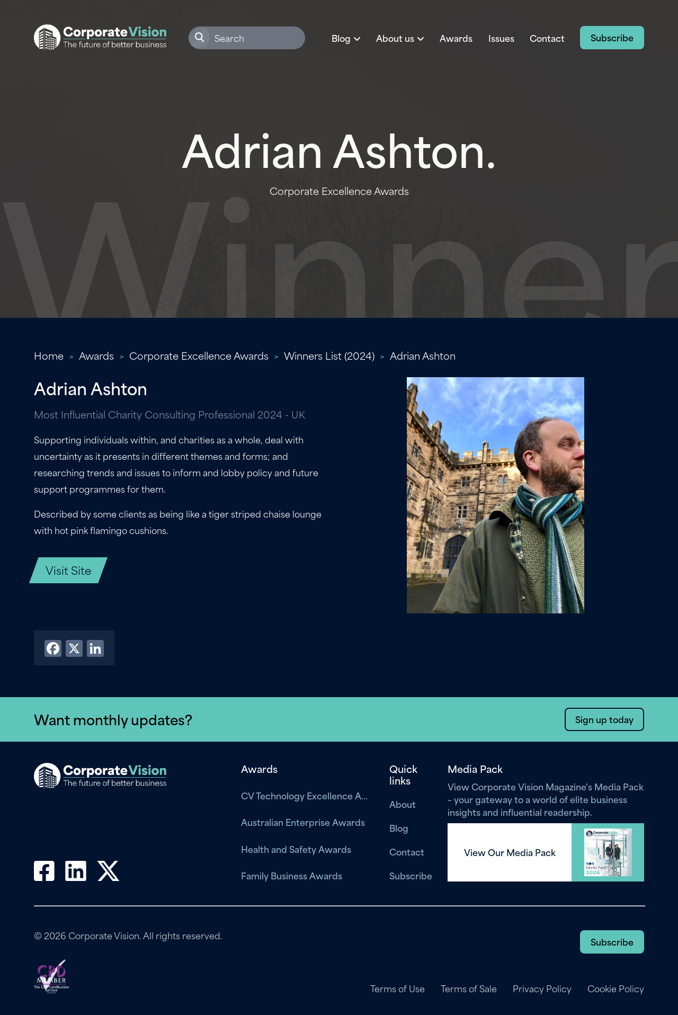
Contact (547, 37)
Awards (456, 37)
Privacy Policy (542, 988)
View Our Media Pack (510, 852)
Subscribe (612, 37)
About (402, 803)
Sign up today (604, 719)
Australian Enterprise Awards (303, 821)
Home (49, 355)
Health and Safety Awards (296, 848)
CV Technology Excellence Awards (307, 795)
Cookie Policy (615, 988)
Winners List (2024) (329, 355)
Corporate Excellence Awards (199, 355)
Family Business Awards (291, 875)
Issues (501, 37)
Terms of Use (397, 988)
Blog (398, 827)
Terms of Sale (469, 988)
